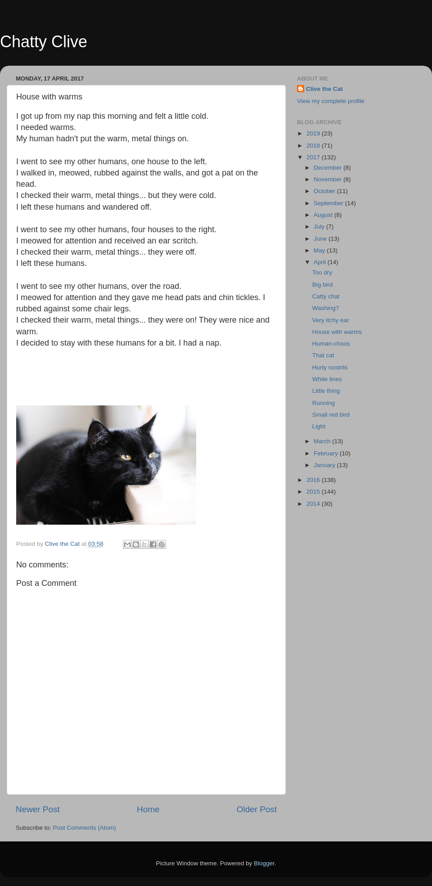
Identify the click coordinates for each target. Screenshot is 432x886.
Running (323, 403)
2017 (314, 157)
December (328, 167)
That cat (323, 355)
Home (148, 809)
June (321, 238)
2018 (314, 145)
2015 (314, 491)
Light (318, 426)
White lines (327, 379)
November (328, 179)
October (325, 191)
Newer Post (38, 809)
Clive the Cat (324, 88)
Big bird (322, 284)
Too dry (322, 272)
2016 (314, 480)
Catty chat (326, 296)
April (321, 262)
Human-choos (331, 343)
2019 (314, 133)
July (320, 226)
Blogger (264, 863)
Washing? (325, 308)
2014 (314, 503)
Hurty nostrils (330, 367)
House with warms (337, 331)
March (323, 441)
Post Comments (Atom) (84, 827)
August (324, 214)
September (329, 203)
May (320, 250)
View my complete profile (330, 101)
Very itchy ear (330, 320)
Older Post (257, 809)
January (325, 465)
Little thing (326, 390)
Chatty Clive (43, 41)
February (327, 453)
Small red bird (331, 414)
